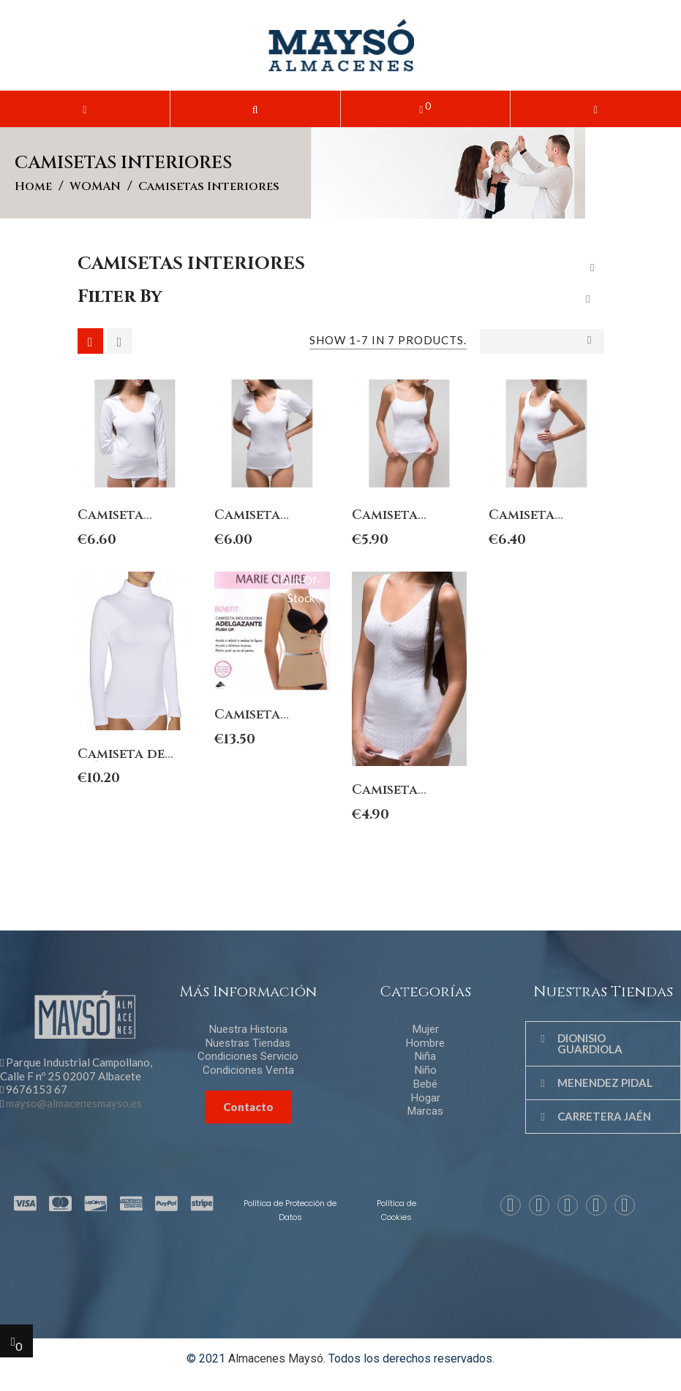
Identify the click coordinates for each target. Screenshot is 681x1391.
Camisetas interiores (191, 264)
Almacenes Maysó (275, 1358)
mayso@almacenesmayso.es (74, 1103)
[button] (255, 109)
